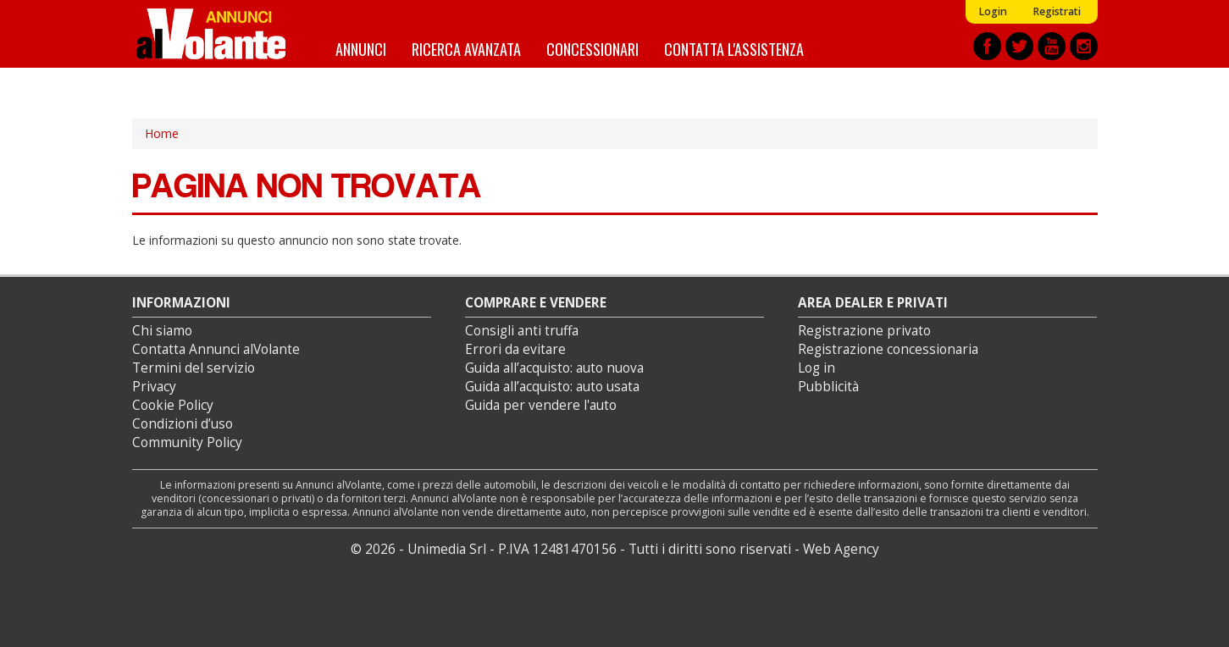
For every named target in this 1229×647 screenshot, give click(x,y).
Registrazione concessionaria (888, 349)
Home (162, 133)
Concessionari (592, 48)
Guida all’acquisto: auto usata (552, 386)
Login (992, 11)
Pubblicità (828, 386)
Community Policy (187, 442)
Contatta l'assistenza (734, 48)
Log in (816, 368)
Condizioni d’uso (182, 424)
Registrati (1056, 11)
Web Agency (841, 549)
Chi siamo (162, 331)
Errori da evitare (515, 349)
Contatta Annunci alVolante (216, 349)
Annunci (360, 48)
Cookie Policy (172, 405)
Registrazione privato (864, 331)
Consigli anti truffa (522, 331)
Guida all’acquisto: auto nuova (554, 368)
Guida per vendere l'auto (541, 405)
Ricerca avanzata (466, 48)
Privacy (154, 386)
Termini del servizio (193, 368)
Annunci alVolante (211, 33)
